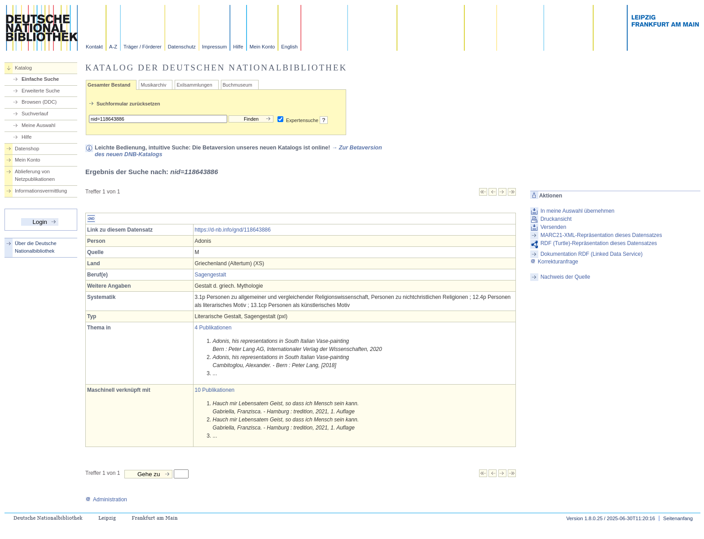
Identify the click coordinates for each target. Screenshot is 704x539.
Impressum (214, 46)
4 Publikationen (213, 327)
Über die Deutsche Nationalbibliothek (36, 247)
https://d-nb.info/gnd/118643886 (233, 230)
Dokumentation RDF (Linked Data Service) (591, 254)
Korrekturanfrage (554, 262)
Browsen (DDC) (39, 102)
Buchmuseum (237, 85)
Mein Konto (262, 46)
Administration (106, 499)
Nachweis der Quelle (565, 277)
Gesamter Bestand (109, 85)
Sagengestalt (210, 275)
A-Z (113, 46)
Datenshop (27, 148)
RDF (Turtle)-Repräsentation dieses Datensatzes (599, 243)
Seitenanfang (678, 518)
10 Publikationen (215, 390)
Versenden (553, 227)
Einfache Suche (40, 79)
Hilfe (238, 46)
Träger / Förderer (142, 46)
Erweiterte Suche (41, 90)
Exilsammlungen (194, 85)
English (289, 46)
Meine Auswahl (38, 125)
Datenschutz (182, 46)
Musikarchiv (153, 85)
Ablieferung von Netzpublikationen (35, 175)
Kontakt (94, 46)
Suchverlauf (35, 113)
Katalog (23, 67)
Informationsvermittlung (41, 190)
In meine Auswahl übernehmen (578, 211)
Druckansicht (556, 219)
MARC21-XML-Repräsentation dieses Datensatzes (601, 235)
